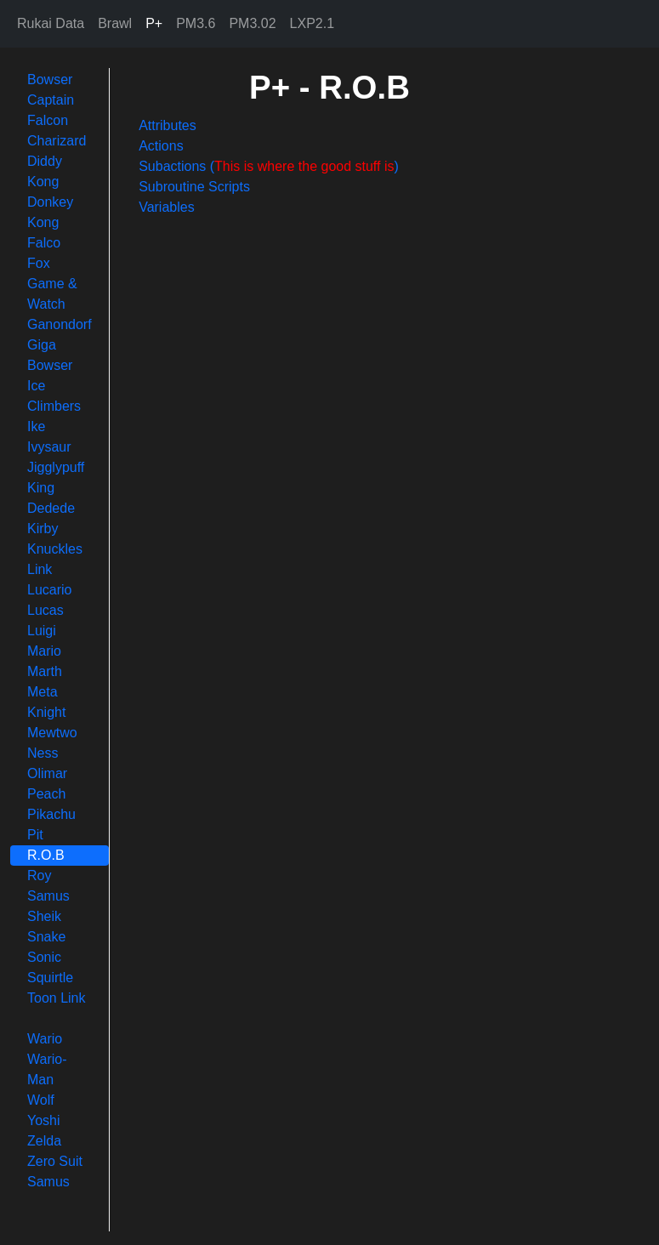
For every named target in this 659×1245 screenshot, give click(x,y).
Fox (38, 263)
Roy (39, 875)
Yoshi (43, 1120)
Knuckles (54, 549)
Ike (36, 426)
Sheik (44, 916)
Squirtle (50, 977)
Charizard (56, 141)
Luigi (41, 630)
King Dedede (51, 497)
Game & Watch (52, 293)
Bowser (49, 79)
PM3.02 (252, 23)
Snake (46, 936)
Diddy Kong (44, 171)
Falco (43, 243)
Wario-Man (47, 1069)
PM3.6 (195, 23)
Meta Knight (46, 702)
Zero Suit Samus (54, 1171)
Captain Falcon (50, 110)
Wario (44, 1039)
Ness (42, 753)
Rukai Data (50, 23)
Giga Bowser (49, 355)
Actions (161, 146)
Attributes (167, 125)
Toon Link (56, 998)
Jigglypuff (55, 467)
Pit (35, 834)
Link (39, 569)
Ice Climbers (54, 395)
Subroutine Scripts (194, 186)
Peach (46, 794)
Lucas (45, 610)
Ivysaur (49, 447)
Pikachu (51, 814)
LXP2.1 (312, 23)
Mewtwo (52, 732)
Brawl (115, 23)
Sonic (44, 957)
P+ (153, 23)
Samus (48, 896)
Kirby (42, 528)
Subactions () (269, 166)
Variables (167, 207)
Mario (44, 651)
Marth (44, 671)
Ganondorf (59, 324)
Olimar (47, 773)
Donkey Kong (50, 212)
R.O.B (46, 855)
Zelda (44, 1141)
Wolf (40, 1100)
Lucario (49, 590)
